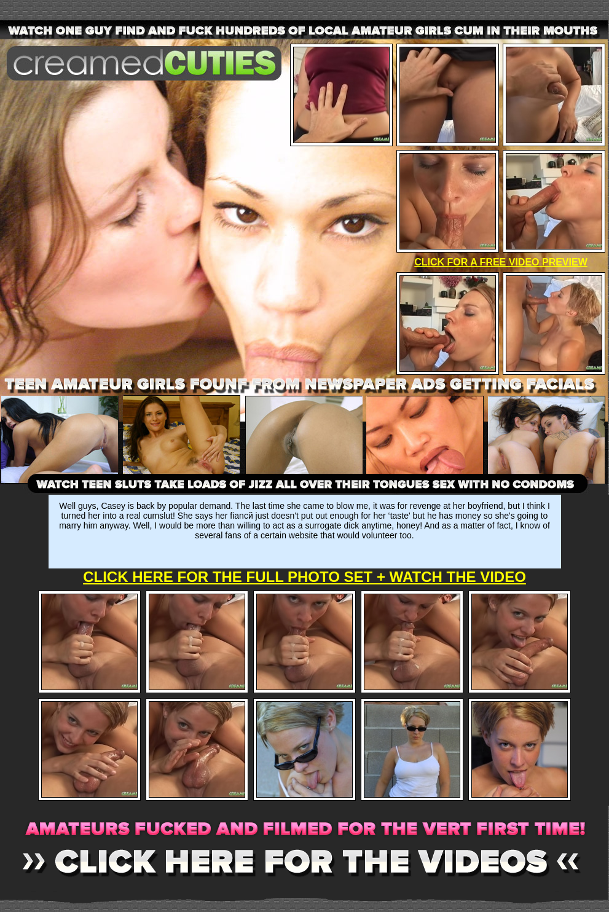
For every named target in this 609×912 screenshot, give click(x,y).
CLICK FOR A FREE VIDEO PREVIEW (500, 262)
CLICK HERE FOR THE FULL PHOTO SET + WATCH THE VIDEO (304, 576)
